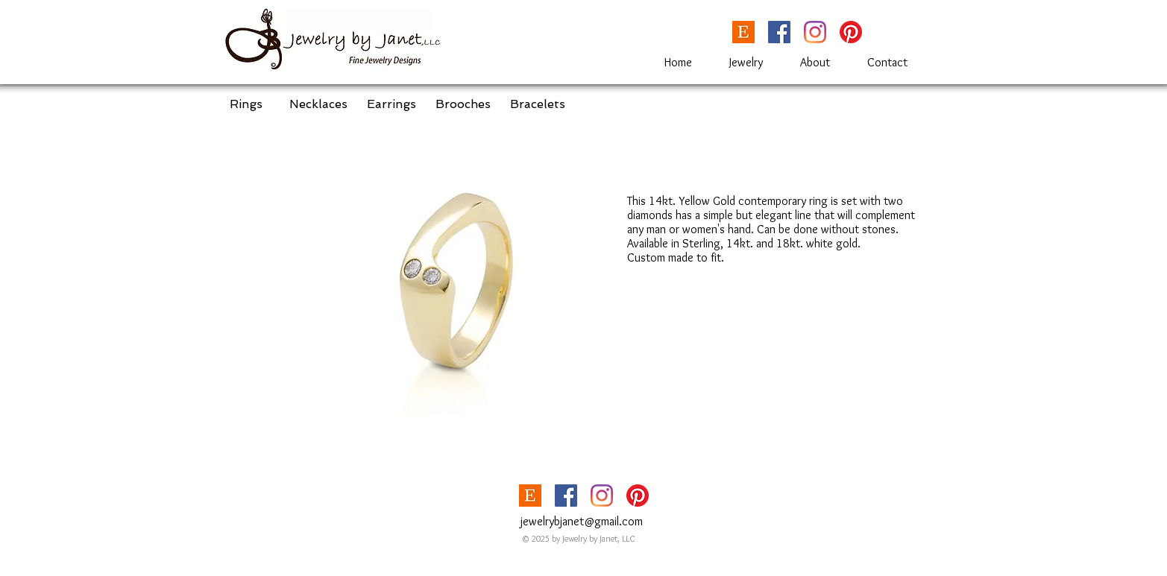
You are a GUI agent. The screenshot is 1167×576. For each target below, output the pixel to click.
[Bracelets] (537, 104)
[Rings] (246, 104)
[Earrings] (391, 104)
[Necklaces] (318, 104)
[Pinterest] (851, 32)
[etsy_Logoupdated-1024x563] (743, 32)
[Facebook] (779, 32)
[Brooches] (463, 104)
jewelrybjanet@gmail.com (581, 521)
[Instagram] (815, 32)
